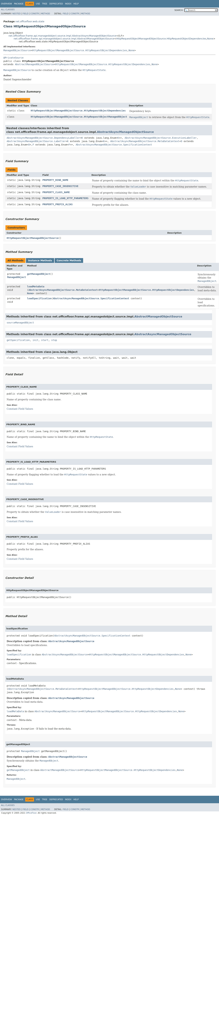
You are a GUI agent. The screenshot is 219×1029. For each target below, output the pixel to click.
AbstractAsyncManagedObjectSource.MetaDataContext (144, 141)
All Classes (8, 9)
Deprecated (56, 4)
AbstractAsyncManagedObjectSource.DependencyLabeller (43, 137)
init (35, 340)
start (44, 340)
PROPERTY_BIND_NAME (55, 180)
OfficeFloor (31, 813)
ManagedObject (16, 277)
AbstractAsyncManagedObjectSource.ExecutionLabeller (160, 137)
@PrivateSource (13, 57)
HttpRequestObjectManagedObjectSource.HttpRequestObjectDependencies (161, 38)
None (210, 38)
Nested (16, 13)
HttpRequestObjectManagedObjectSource (32, 238)
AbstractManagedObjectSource (34, 64)
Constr (34, 13)
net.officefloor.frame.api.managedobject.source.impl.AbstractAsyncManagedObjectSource (62, 35)
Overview (6, 4)
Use (38, 4)
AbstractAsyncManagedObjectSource (125, 132)
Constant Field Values (20, 408)
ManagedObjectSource (17, 50)
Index (68, 4)
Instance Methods (40, 260)
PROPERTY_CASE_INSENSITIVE (60, 186)
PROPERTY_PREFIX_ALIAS (57, 204)
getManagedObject (38, 274)
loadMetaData (35, 286)
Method (45, 13)
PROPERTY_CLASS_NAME (56, 192)
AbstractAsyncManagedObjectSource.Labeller (36, 141)
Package (18, 4)
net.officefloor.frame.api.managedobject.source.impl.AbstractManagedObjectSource (64, 38)
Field (25, 13)
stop (54, 340)
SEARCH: (178, 10)
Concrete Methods (69, 260)
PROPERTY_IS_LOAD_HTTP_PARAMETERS (65, 198)
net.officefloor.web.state (29, 21)
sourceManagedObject (20, 322)
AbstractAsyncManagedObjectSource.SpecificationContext (114, 144)
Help (76, 4)
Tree (44, 4)
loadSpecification (39, 298)
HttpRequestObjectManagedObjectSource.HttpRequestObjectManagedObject (79, 116)
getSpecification (18, 340)
